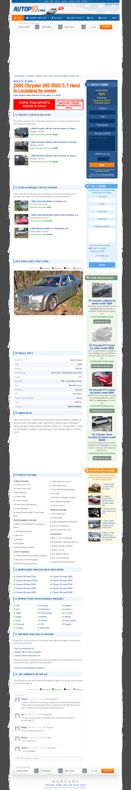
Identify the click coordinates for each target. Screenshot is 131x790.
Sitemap (59, 785)
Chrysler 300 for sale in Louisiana (28, 651)
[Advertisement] (65, 53)
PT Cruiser (69, 612)
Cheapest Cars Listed (36, 18)
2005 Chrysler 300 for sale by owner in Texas (53, 156)
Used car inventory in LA (24, 648)
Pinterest (79, 268)
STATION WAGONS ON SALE (101, 411)
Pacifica (68, 609)
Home (17, 18)
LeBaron (43, 620)
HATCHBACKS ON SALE (101, 366)
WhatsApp (58, 268)
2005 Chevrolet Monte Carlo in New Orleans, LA (54, 215)
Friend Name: (102, 211)
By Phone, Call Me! (96, 251)
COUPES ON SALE (101, 321)
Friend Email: (102, 219)
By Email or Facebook (97, 248)
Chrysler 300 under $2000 (26, 584)
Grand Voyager (46, 612)
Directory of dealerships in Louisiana (29, 667)
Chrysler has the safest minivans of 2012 (108, 510)
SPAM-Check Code (102, 154)
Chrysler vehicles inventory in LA (27, 655)
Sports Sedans (74, 406)
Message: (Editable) (102, 133)
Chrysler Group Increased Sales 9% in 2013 (109, 486)
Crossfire (44, 605)
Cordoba (19, 627)
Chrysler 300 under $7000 (62, 584)
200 (17, 605)
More (114, 18)
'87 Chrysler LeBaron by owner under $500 (102, 302)
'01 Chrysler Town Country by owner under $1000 (102, 437)
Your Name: (102, 197)
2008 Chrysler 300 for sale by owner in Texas (53, 128)
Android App (49, 785)
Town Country (70, 620)
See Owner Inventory (103, 103)
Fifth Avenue (45, 609)
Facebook (45, 268)
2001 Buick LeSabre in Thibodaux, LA (49, 228)
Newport (68, 605)
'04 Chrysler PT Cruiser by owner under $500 (102, 391)
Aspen (18, 616)
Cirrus (18, 620)
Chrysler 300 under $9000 (62, 592)
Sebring (68, 616)
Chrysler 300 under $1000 (26, 576)
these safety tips (103, 169)
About (65, 785)
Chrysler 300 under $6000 (62, 580)
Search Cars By (74, 18)
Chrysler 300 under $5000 (62, 576)
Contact (83, 785)
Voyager (68, 623)
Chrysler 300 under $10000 (26, 580)
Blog (90, 18)
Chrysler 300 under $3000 (26, 588)
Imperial (43, 616)
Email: (102, 117)
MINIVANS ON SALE (101, 458)
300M (18, 612)
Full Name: (102, 108)
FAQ (70, 785)
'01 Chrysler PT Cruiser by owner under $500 (102, 346)
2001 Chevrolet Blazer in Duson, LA (48, 201)
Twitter (67, 268)
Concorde (20, 623)
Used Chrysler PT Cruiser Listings (102, 361)
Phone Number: (102, 125)
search (106, 26)
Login (116, 4)
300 (17, 609)
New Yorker (45, 627)
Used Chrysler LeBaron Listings (102, 316)
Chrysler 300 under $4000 (26, 592)
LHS (42, 623)
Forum (103, 18)
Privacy (76, 785)
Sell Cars (57, 18)
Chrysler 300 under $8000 (62, 588)
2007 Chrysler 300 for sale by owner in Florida (54, 142)
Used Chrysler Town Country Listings (102, 453)
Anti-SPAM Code (102, 256)
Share (110, 4)
